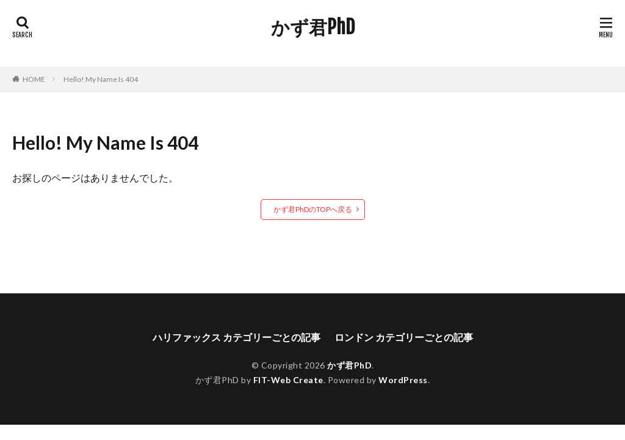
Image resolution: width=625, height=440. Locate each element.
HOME (34, 79)
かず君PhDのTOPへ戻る (312, 209)
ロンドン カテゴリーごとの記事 (403, 337)
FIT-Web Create (288, 380)
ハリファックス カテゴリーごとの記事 (236, 337)
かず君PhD (313, 27)
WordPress (403, 380)
